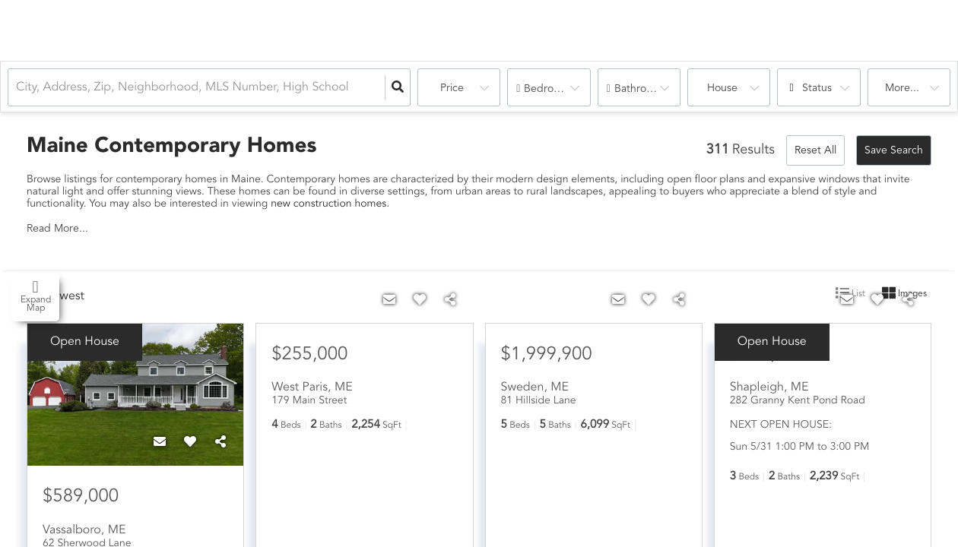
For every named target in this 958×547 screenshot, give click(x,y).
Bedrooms (548, 89)
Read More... (57, 228)
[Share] (220, 443)
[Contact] (159, 443)
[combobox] (17, 88)
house (722, 88)
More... (902, 88)
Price (452, 88)
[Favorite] (190, 443)
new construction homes (328, 204)
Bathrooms (640, 89)
